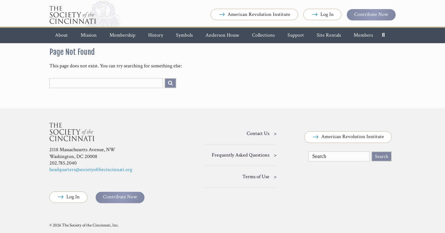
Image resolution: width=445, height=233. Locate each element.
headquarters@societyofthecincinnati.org (90, 169)
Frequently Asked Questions (240, 155)
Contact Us (258, 133)
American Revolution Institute (254, 14)
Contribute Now (371, 14)
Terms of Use (255, 176)
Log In (322, 14)
